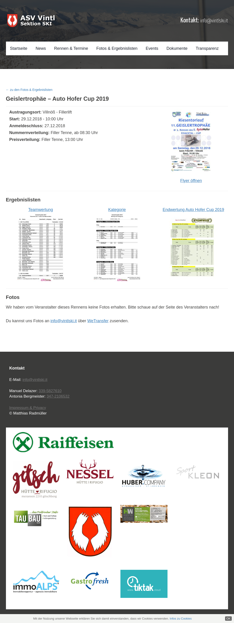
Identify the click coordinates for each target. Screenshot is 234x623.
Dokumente (177, 48)
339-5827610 (50, 391)
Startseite (18, 48)
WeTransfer (98, 321)
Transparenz (207, 48)
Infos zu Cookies (181, 618)
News (41, 48)
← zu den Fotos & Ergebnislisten (29, 90)
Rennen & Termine (71, 48)
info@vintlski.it (214, 21)
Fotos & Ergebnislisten (116, 48)
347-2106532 (58, 396)
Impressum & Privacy (27, 408)
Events (152, 48)
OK (228, 618)
